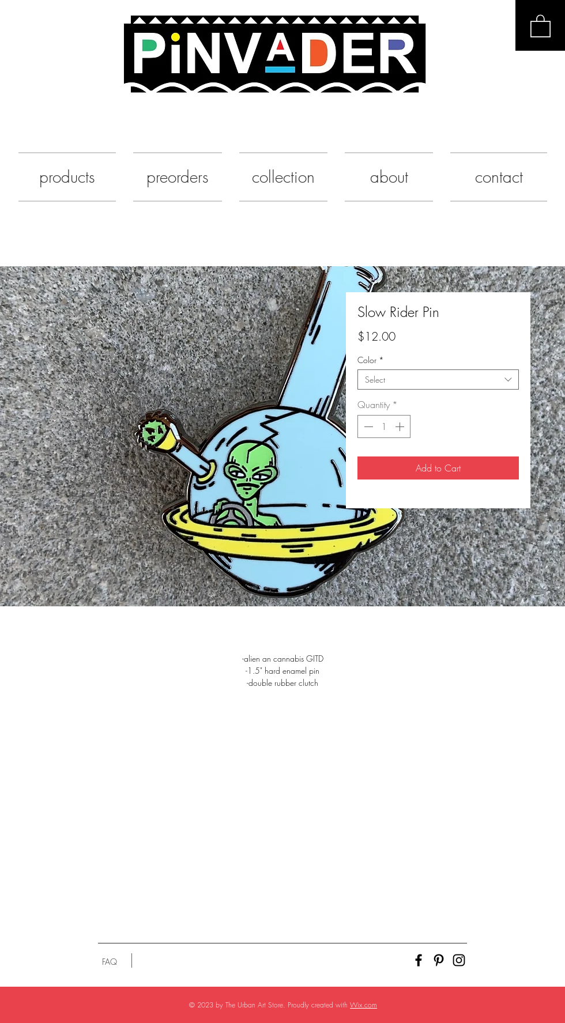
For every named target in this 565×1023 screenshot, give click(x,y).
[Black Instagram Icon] (459, 960)
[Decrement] (367, 426)
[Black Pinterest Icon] (439, 960)
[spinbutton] (384, 426)
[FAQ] (109, 962)
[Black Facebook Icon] (418, 960)
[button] (540, 25)
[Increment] (401, 426)
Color (370, 360)
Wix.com (363, 1005)
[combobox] (438, 379)
